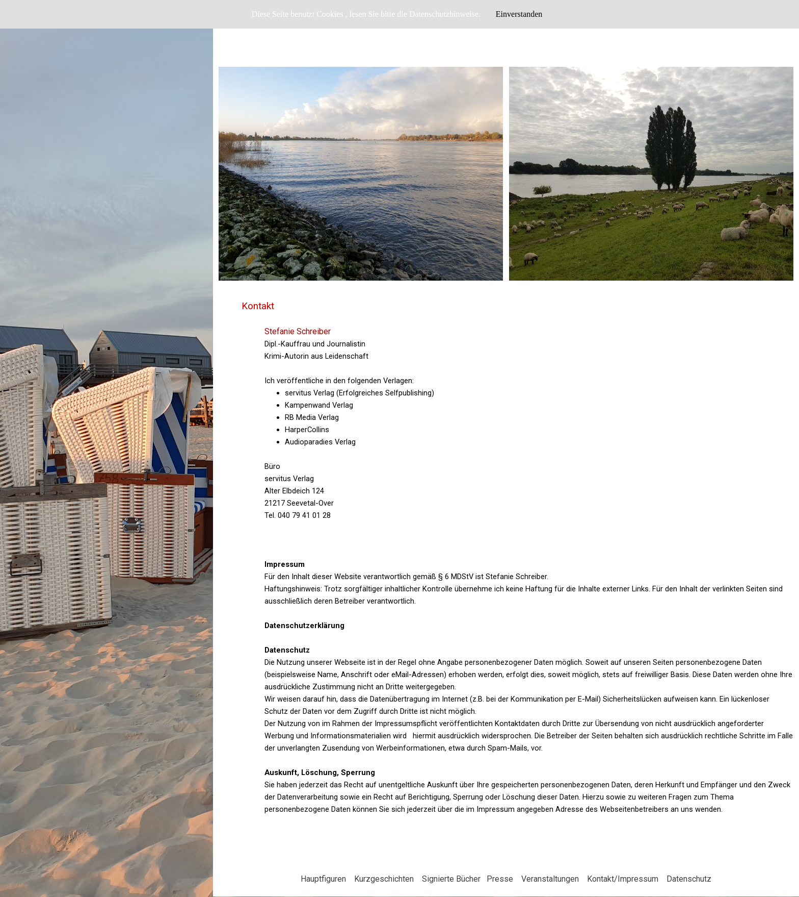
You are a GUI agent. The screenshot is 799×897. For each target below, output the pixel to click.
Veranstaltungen (550, 879)
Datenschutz (689, 879)
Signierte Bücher (451, 879)
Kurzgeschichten (384, 879)
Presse (500, 879)
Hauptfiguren (323, 879)
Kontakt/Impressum (622, 879)
